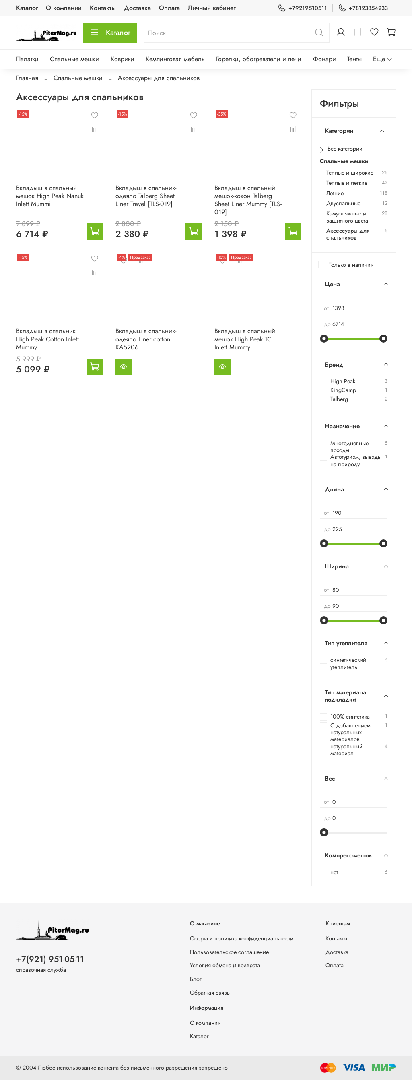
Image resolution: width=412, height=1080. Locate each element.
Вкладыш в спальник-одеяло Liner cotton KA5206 (145, 339)
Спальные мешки (74, 59)
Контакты (103, 7)
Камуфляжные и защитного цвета (347, 217)
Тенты (354, 59)
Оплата (169, 7)
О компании (64, 7)
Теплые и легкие (346, 183)
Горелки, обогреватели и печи (258, 59)
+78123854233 (363, 8)
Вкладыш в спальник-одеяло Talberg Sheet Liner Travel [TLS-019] (145, 196)
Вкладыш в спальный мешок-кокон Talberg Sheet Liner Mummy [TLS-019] (248, 200)
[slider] (324, 338)
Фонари (324, 59)
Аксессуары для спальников (347, 234)
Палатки (27, 59)
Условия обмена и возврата (225, 965)
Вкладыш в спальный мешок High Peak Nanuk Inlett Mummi (50, 196)
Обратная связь (210, 993)
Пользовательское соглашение (229, 952)
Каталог (27, 7)
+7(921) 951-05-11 (50, 959)
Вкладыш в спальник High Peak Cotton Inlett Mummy (47, 339)
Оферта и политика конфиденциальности (241, 938)
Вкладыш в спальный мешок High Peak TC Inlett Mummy (244, 339)
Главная (27, 78)
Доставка (137, 7)
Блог (196, 979)
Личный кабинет (212, 7)
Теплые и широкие (349, 172)
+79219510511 (302, 8)
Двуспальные (343, 203)
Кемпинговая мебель (175, 59)
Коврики (122, 59)
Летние (335, 193)
